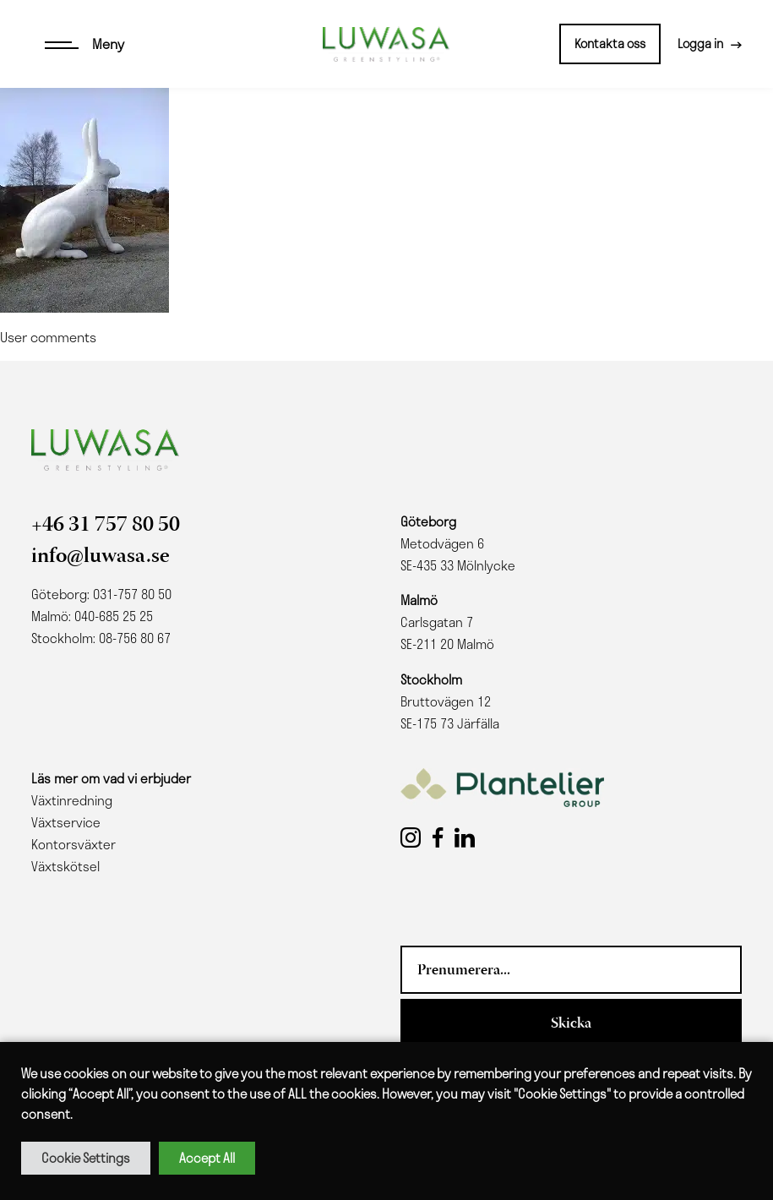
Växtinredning (71, 800)
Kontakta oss (609, 43)
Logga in (700, 43)
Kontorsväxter (73, 844)
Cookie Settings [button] (85, 1158)
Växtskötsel (65, 866)
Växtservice (66, 822)
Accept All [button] (207, 1158)
